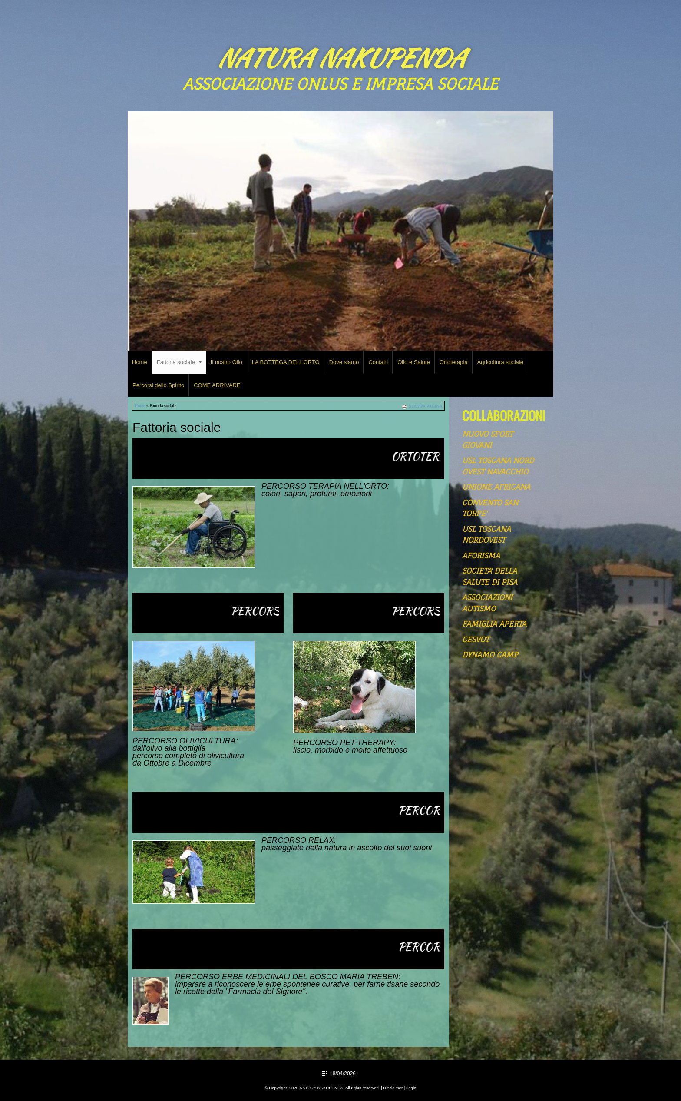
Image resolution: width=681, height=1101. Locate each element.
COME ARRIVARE (217, 385)
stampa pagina (426, 406)
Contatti (378, 362)
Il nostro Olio (226, 362)
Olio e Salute (413, 362)
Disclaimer (393, 1087)
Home (139, 362)
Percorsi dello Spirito (158, 385)
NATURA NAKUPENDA (340, 58)
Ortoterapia (454, 362)
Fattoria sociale (179, 362)
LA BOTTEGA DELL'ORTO (286, 362)
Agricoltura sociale (500, 362)
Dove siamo (344, 362)
